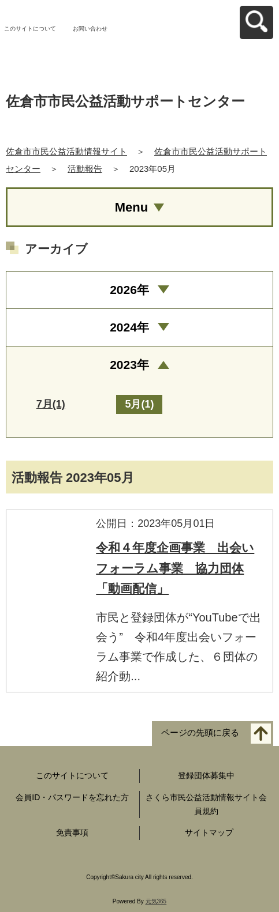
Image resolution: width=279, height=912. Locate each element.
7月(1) (50, 404)
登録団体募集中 (206, 775)
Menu (131, 207)
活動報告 (85, 169)
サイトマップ (209, 832)
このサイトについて (30, 28)
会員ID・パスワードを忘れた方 (72, 797)
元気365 (156, 901)
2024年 (129, 327)
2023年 (129, 364)
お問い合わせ (90, 28)
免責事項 (72, 832)
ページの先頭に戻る (200, 733)
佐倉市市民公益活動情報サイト (66, 151)
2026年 (129, 289)
